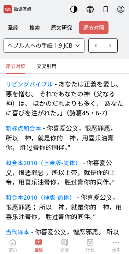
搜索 (34, 27)
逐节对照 (93, 27)
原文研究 (61, 27)
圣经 (13, 27)
